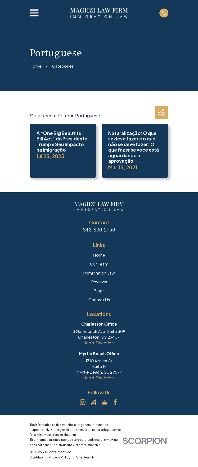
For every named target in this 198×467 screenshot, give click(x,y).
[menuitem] (36, 457)
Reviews (99, 281)
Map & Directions (99, 342)
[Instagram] (83, 402)
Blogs (99, 290)
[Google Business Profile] (104, 402)
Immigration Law (99, 272)
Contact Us (99, 299)
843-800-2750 (99, 229)
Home (99, 255)
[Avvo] (93, 402)
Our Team (99, 263)
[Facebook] (115, 402)
